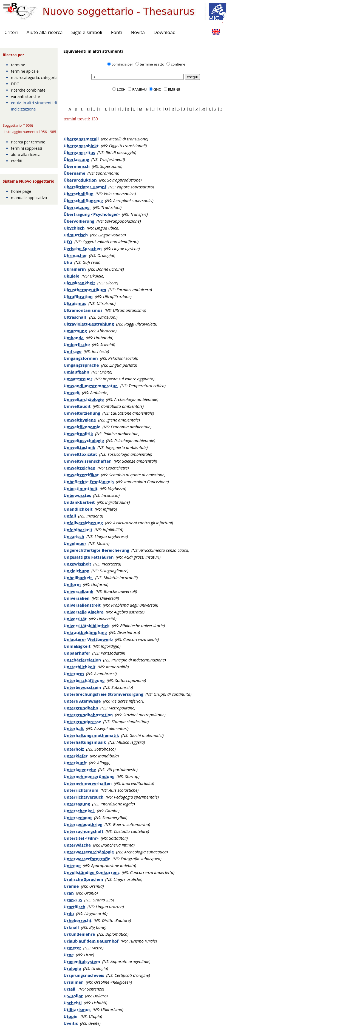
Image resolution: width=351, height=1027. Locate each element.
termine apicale (25, 71)
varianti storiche (25, 96)
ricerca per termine (28, 142)
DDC (15, 83)
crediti (16, 160)
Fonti (116, 32)
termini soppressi (26, 148)
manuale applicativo (29, 197)
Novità (138, 32)
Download (165, 32)
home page (21, 191)
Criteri (11, 32)
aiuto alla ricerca (25, 154)
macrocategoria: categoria (34, 77)
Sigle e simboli (86, 32)
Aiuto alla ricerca (45, 32)
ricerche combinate (28, 90)
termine (18, 64)
